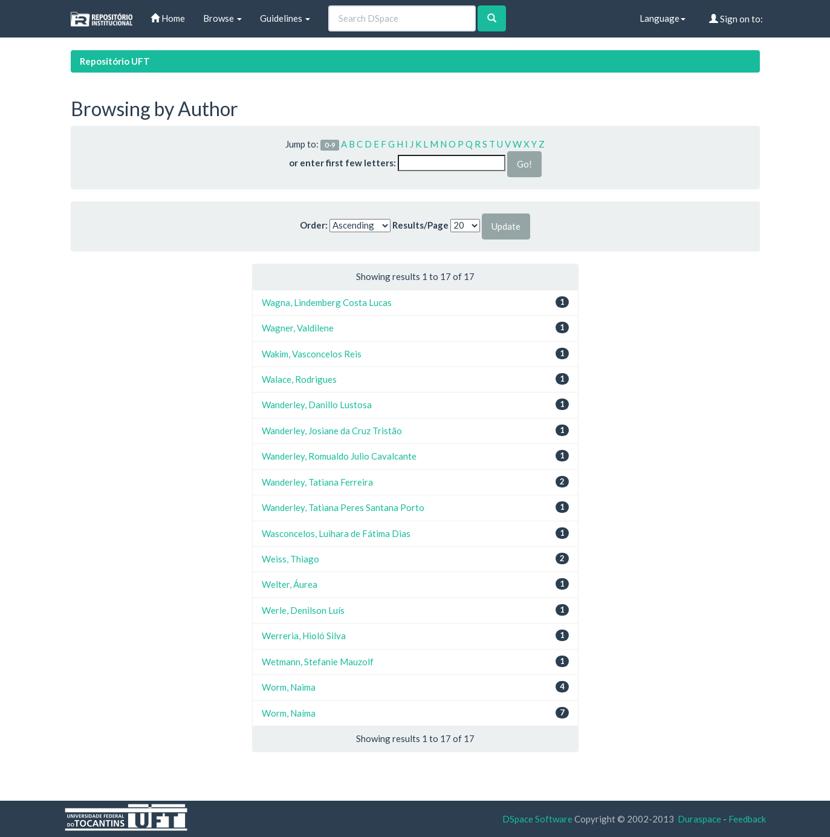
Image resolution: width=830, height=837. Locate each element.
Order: (314, 225)
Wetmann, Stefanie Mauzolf (318, 661)
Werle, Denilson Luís (303, 610)
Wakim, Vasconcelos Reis (312, 353)
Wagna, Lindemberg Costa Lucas (327, 302)
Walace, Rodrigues (299, 379)
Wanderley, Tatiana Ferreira (317, 482)
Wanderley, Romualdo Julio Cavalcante (339, 456)
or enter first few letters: (342, 162)
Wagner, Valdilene (298, 327)
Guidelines (285, 18)
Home (168, 18)
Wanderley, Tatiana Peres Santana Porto (343, 507)
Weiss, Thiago (290, 558)
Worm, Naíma (289, 713)
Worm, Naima (289, 687)
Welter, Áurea (289, 584)
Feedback (747, 818)
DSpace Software (537, 818)
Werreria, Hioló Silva (304, 635)
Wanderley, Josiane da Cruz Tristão (332, 430)
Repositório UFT (115, 61)
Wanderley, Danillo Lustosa (317, 404)
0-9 (330, 145)
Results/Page (420, 225)
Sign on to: (736, 18)
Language (663, 18)
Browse (222, 18)
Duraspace (699, 818)
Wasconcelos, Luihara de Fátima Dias (336, 533)
